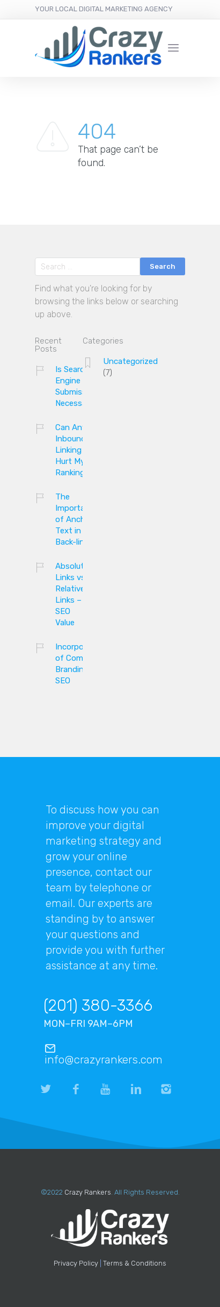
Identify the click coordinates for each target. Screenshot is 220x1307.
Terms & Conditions (134, 1263)
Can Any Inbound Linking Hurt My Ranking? (72, 450)
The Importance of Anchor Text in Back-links (76, 519)
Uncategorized (130, 361)
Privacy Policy (76, 1263)
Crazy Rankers (87, 1192)
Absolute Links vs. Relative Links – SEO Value (72, 594)
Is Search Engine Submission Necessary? (76, 386)
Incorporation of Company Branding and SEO (80, 663)
